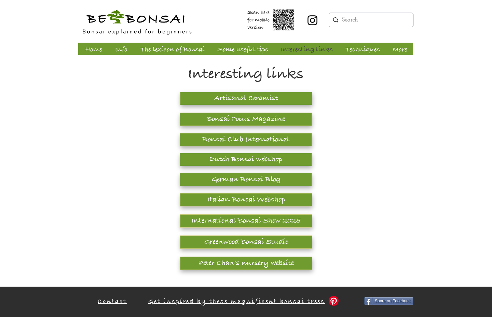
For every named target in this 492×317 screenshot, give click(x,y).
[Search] (370, 20)
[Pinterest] (333, 300)
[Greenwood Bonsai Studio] (246, 242)
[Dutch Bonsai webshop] (246, 159)
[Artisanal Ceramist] (246, 98)
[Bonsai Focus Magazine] (246, 119)
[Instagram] (312, 20)
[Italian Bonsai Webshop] (246, 199)
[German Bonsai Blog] (246, 179)
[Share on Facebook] (388, 301)
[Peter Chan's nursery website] (246, 263)
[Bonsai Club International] (246, 139)
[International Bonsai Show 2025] (246, 221)
